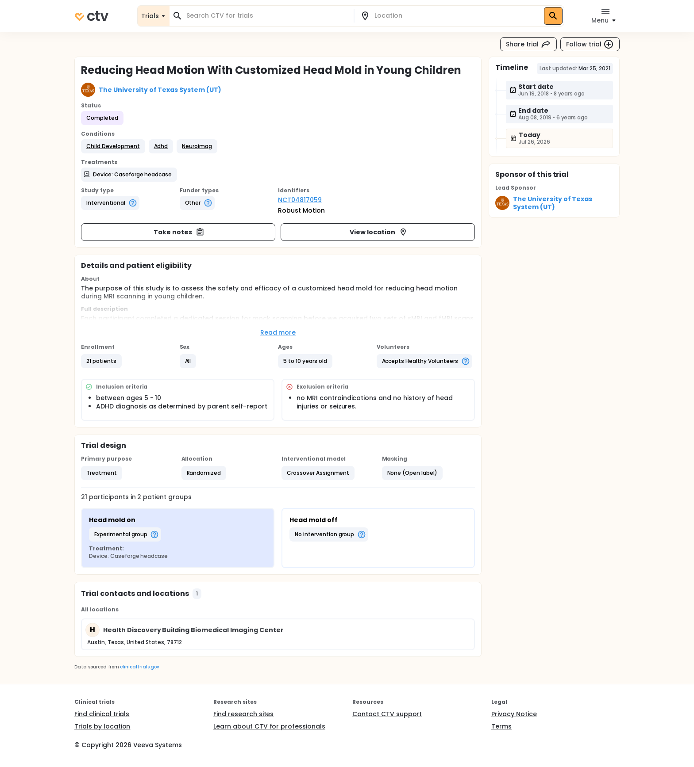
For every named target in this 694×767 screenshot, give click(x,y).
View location (379, 232)
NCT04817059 (300, 200)
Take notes (179, 232)
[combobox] (266, 16)
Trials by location (102, 726)
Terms (501, 726)
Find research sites (243, 714)
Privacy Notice (514, 714)
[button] (113, 146)
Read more (278, 332)
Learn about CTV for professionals (269, 726)
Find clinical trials (101, 714)
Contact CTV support (387, 714)
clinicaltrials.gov (139, 667)
